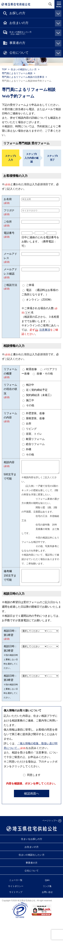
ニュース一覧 (15, 885)
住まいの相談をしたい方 (34, 32)
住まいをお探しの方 (31, 844)
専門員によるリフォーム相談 (17, 73)
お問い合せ (47, 897)
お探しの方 (34, 13)
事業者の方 (34, 43)
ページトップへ (50, 825)
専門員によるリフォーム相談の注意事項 (23, 77)
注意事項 (44, 329)
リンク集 (47, 891)
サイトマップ (15, 897)
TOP (4, 69)
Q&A (47, 885)
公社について (34, 52)
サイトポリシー (15, 891)
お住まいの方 (34, 23)
